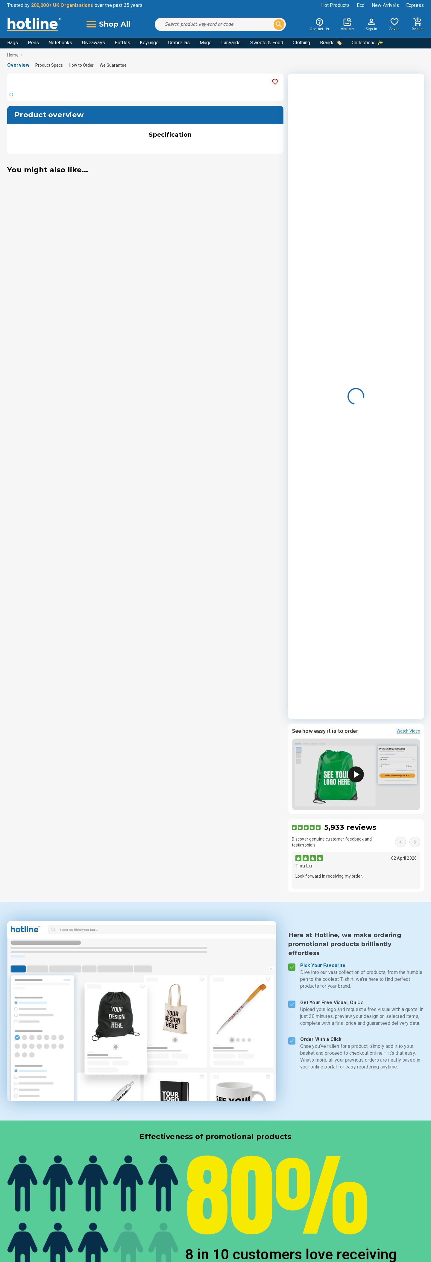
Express (415, 5)
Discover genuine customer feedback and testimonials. (332, 842)
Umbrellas (179, 42)
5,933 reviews (350, 827)
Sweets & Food (266, 42)
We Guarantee (113, 65)
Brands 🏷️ (331, 42)
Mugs (206, 42)
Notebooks (60, 42)
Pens (33, 42)
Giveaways (93, 42)
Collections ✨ (367, 42)
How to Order (81, 65)
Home (13, 55)
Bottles (122, 42)
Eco (361, 5)
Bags (12, 42)
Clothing (301, 42)
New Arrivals (385, 5)
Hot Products (335, 5)
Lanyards (231, 42)
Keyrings (149, 42)
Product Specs (49, 65)
